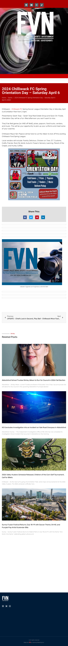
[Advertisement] (35, 58)
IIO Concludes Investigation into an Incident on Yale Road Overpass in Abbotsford (34, 427)
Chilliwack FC (17, 109)
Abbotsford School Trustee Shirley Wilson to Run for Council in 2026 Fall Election (33, 380)
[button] (25, 217)
